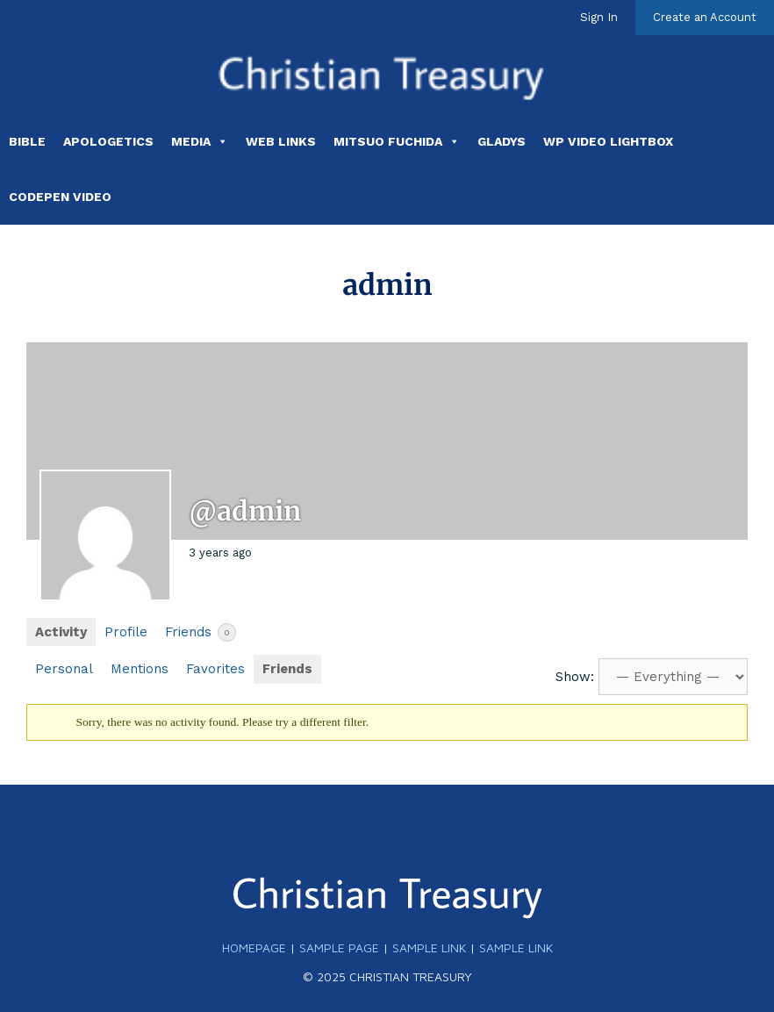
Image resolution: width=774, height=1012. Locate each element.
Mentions (139, 669)
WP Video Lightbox (608, 141)
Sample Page (339, 947)
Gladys (501, 141)
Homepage (254, 947)
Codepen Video (60, 197)
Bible (27, 141)
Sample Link (429, 947)
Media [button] (199, 141)
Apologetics (108, 141)
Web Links (281, 141)
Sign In (599, 17)
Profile (125, 632)
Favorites (215, 669)
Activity (61, 632)
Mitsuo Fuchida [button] (396, 141)
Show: (574, 677)
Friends (200, 632)
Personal (64, 669)
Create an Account (704, 17)
